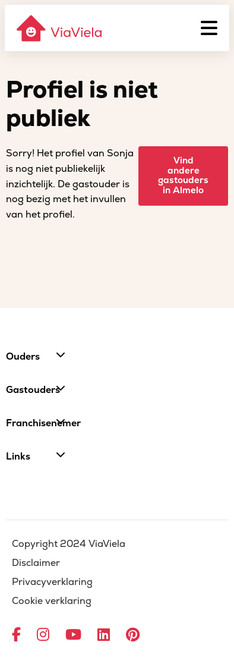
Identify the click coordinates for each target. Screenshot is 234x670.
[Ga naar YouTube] (73, 635)
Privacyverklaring (52, 582)
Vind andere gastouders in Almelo (183, 175)
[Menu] (209, 27)
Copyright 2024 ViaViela (68, 544)
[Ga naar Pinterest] (133, 635)
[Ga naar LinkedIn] (103, 635)
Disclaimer (36, 563)
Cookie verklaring (51, 601)
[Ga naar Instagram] (43, 635)
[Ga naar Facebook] (16, 635)
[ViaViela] (60, 28)
